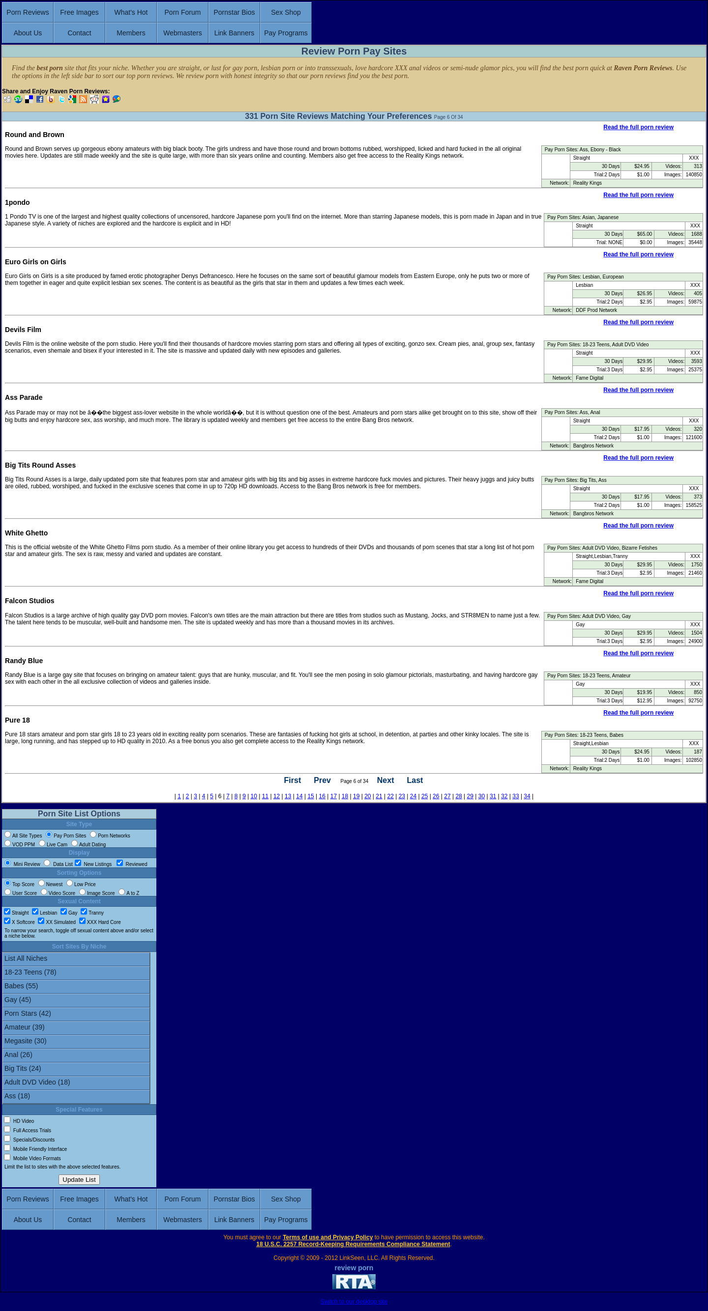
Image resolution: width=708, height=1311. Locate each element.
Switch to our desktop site (354, 1301)
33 (515, 796)
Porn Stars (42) (76, 1014)
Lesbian (44, 913)
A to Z (128, 893)
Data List (58, 864)
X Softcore (19, 922)
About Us (28, 33)
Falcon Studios (30, 601)
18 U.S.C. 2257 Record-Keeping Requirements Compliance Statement (353, 1244)
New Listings (94, 864)
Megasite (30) (76, 1042)
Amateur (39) (76, 1028)
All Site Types (23, 835)
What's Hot (131, 12)
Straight (16, 913)
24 (413, 796)
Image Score (97, 893)
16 (322, 796)
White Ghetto (26, 533)
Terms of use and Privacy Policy (328, 1237)
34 (527, 796)
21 (379, 796)
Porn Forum (183, 12)
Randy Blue (24, 661)
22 (390, 796)
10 (254, 796)
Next (385, 780)
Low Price (81, 884)
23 (402, 796)
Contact (79, 33)
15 (310, 796)
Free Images (79, 12)
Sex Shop (286, 12)
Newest (50, 884)
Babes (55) (76, 987)
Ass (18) (76, 1097)
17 (333, 796)
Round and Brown (34, 135)
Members (131, 33)
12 (276, 796)
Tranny (92, 913)
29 (470, 796)
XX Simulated (57, 922)
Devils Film (23, 330)
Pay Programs (286, 33)
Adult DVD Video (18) (76, 1083)
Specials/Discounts (29, 1140)
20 (367, 796)
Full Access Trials (27, 1130)
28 (458, 796)
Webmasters (182, 33)
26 (436, 796)
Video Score (58, 893)
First (292, 780)
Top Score (19, 884)
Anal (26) (76, 1055)
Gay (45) (76, 1000)
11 (265, 796)
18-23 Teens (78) (76, 973)
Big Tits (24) (76, 1069)
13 (288, 796)
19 (356, 796)
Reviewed (132, 864)
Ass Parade (23, 397)
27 (447, 796)
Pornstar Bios (234, 12)
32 (504, 796)
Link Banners (234, 33)
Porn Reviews (27, 12)
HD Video (19, 1121)
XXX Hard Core (100, 922)
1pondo (17, 202)
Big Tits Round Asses (40, 465)
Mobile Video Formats (32, 1158)
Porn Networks (110, 835)
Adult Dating (88, 844)
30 (481, 796)
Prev (322, 780)
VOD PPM (19, 844)
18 (345, 796)
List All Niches (76, 959)
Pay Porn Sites (66, 835)
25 (424, 796)
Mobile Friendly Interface (35, 1149)
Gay (68, 913)
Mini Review (22, 864)
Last (415, 780)
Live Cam (53, 844)
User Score (20, 893)
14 (299, 796)
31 (493, 796)
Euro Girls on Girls (35, 262)
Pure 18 (17, 720)
